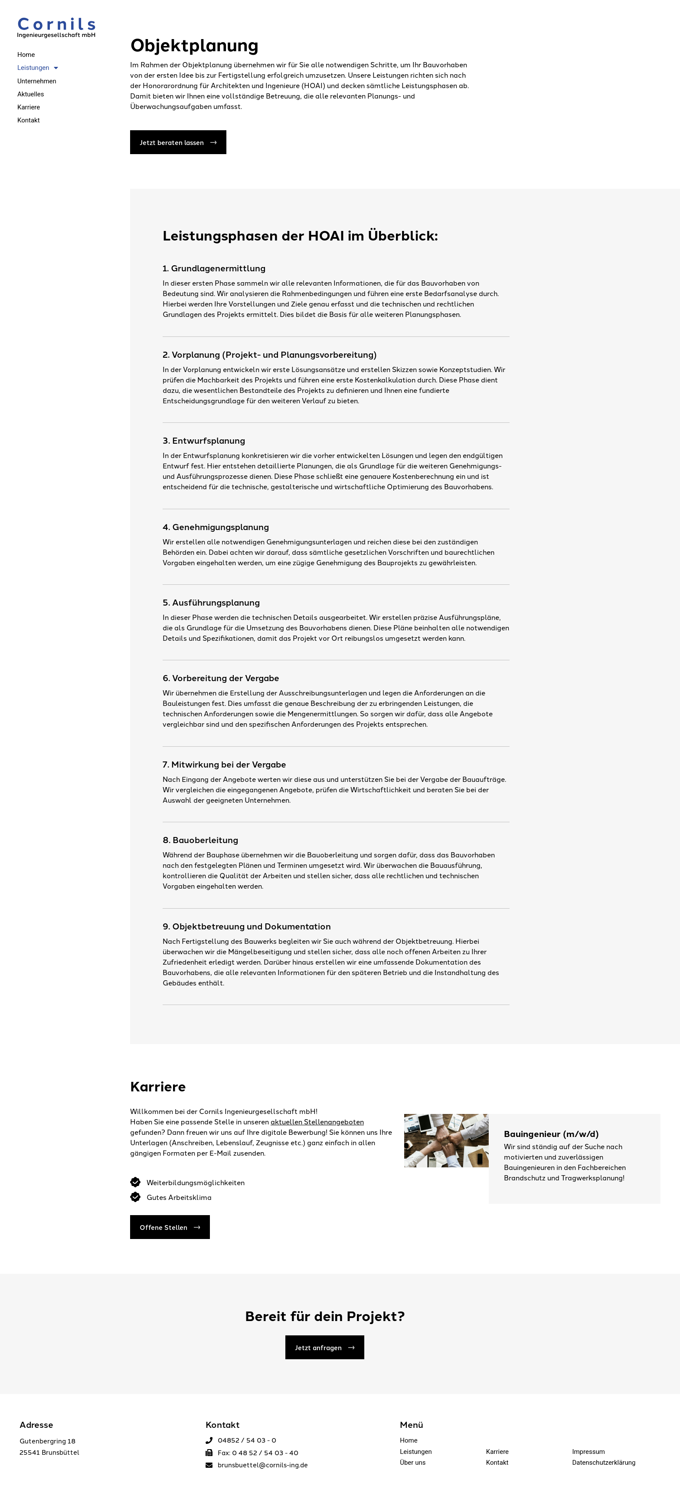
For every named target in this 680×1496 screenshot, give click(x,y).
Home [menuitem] (26, 55)
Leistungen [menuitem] (37, 68)
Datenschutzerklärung (603, 1462)
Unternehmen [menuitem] (36, 81)
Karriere (497, 1452)
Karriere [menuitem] (28, 107)
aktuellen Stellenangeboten (317, 1121)
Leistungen (416, 1452)
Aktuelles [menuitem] (30, 94)
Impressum (588, 1452)
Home (408, 1440)
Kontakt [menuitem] (28, 120)
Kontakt (497, 1462)
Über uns (412, 1462)
